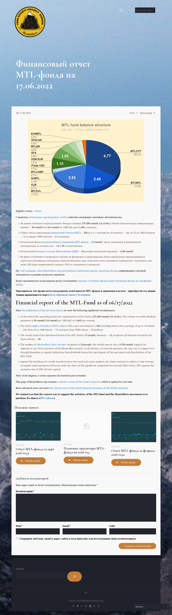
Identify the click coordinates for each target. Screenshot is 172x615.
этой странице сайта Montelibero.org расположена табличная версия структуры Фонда (68, 270)
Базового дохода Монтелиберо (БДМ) (57, 251)
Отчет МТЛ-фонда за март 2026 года (35, 451)
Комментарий (25, 491)
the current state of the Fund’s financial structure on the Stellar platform (88, 388)
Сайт (112, 525)
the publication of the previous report (42, 310)
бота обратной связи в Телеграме (70, 294)
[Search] (74, 577)
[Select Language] (152, 607)
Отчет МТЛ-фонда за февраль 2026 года (133, 453)
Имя (19, 525)
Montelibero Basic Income (51, 344)
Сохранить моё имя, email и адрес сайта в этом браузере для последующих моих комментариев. (78, 538)
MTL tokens (47, 398)
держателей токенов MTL (65, 232)
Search (20, 568)
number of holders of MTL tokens (49, 325)
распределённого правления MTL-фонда (64, 242)
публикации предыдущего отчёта (48, 217)
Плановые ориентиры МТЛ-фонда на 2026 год (84, 450)
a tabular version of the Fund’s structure (79, 381)
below (38, 210)
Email (67, 525)
